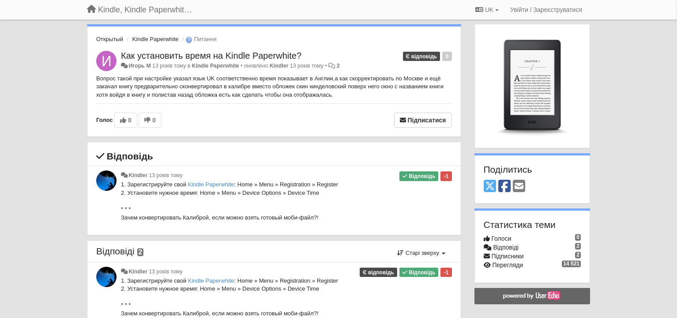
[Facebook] (504, 186)
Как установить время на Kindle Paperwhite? (211, 56)
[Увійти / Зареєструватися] (546, 9)
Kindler (279, 66)
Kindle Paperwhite (155, 39)
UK (487, 9)
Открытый (109, 39)
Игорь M (139, 66)
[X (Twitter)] (490, 186)
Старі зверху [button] (421, 253)
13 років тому (165, 175)
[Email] (519, 186)
